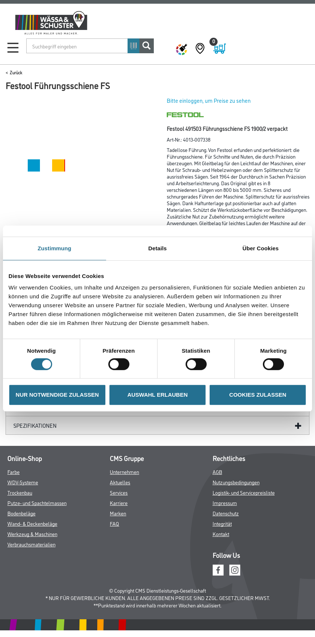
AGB (217, 471)
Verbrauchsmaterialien (31, 544)
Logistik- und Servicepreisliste (244, 492)
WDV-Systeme (22, 481)
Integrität (222, 523)
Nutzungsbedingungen (236, 481)
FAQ (114, 523)
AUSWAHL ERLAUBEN (157, 395)
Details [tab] (157, 248)
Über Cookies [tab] (261, 248)
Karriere (119, 502)
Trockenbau (19, 492)
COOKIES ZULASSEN (257, 395)
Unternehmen (124, 471)
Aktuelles (120, 481)
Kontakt (221, 533)
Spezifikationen (35, 425)
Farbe (13, 471)
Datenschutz (226, 512)
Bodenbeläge (21, 512)
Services (119, 492)
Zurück (16, 72)
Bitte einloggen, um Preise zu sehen (209, 100)
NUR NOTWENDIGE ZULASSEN (57, 395)
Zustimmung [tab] (54, 248)
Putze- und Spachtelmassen (37, 502)
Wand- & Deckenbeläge (32, 523)
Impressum (225, 502)
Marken (118, 512)
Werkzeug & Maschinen (32, 533)
